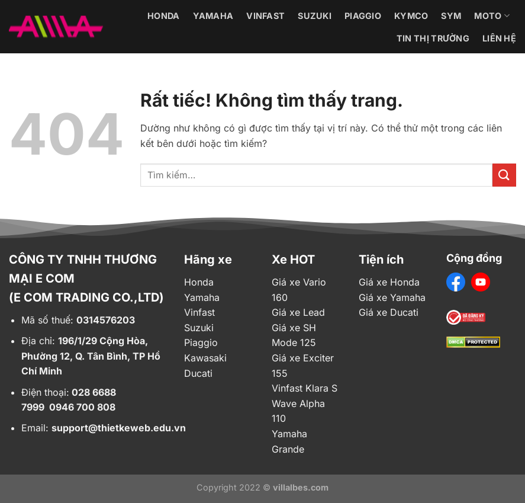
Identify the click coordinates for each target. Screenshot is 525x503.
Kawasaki (205, 358)
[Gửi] (504, 175)
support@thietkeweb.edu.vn (118, 428)
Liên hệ (499, 38)
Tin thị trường (433, 38)
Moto (492, 15)
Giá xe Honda (389, 282)
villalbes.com (300, 487)
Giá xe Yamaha (392, 297)
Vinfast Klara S (304, 388)
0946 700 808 (82, 407)
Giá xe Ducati (388, 312)
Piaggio (362, 16)
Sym (451, 16)
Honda (163, 16)
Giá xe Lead (298, 312)
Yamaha (213, 16)
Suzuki (314, 16)
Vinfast (265, 16)
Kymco (411, 16)
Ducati (198, 373)
